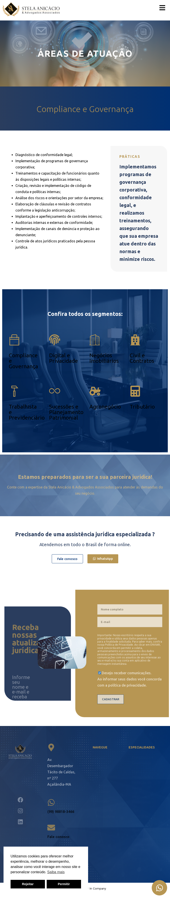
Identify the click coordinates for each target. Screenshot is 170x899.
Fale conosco (58, 837)
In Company (97, 888)
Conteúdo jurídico (104, 789)
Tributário (142, 406)
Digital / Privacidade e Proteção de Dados (142, 780)
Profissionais (106, 776)
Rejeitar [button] (28, 884)
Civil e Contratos (142, 358)
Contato (102, 801)
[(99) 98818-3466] (51, 802)
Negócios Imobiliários (104, 358)
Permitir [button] (64, 884)
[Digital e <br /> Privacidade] (54, 339)
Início (100, 758)
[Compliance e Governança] (14, 339)
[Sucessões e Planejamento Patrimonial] (54, 391)
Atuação (103, 767)
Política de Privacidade (119, 644)
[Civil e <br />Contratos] (135, 339)
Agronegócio (105, 406)
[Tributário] (135, 391)
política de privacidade (127, 685)
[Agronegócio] (94, 391)
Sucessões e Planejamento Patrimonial (66, 412)
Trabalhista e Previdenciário (143, 827)
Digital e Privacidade (63, 358)
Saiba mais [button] (56, 872)
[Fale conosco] (51, 827)
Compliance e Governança (142, 760)
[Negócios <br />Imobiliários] (94, 339)
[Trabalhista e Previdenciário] (14, 391)
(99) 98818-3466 (60, 812)
